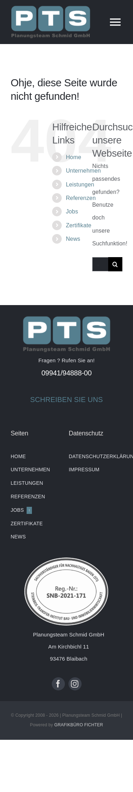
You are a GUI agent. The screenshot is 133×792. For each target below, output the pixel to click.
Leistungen (80, 184)
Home (73, 157)
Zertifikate (79, 225)
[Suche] (115, 264)
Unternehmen (83, 171)
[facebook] (58, 683)
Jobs (72, 211)
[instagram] (75, 683)
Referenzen (81, 198)
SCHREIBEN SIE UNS (66, 399)
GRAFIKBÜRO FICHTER (78, 724)
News (73, 239)
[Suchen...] (100, 264)
